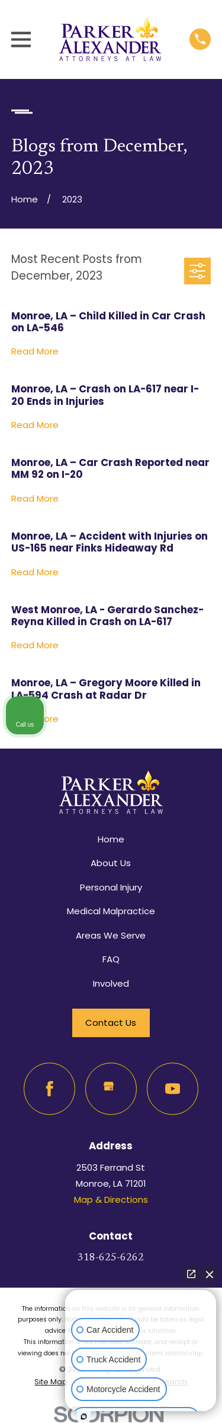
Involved (111, 983)
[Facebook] (50, 1089)
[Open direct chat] (191, 1274)
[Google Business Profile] (111, 1089)
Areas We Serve (111, 935)
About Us (111, 863)
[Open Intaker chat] (84, 1416)
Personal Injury (111, 887)
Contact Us (110, 1022)
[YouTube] (173, 1089)
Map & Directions (111, 1199)
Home (111, 839)
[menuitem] (50, 1382)
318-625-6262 (111, 1258)
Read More (35, 352)
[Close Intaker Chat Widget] (209, 1274)
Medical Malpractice (111, 911)
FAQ (111, 959)
